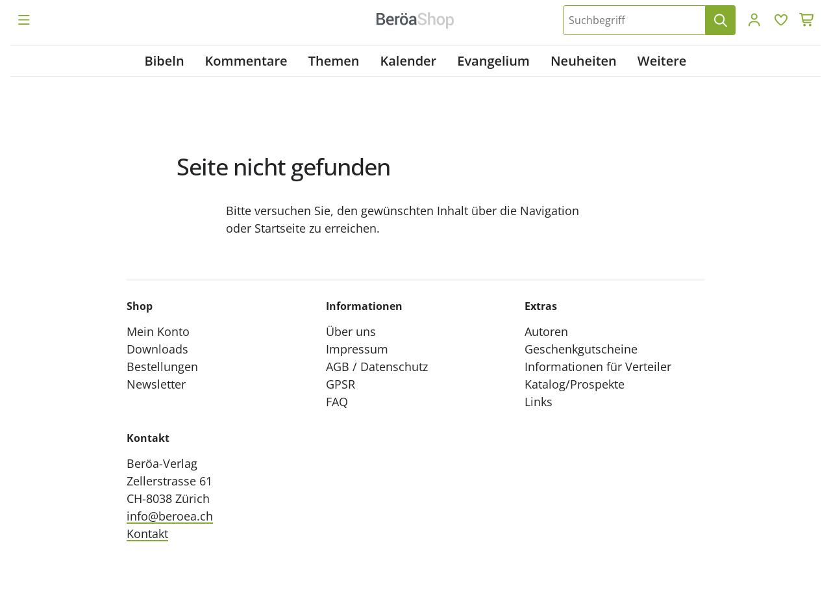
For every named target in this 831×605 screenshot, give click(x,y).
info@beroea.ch (170, 516)
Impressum (357, 349)
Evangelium (493, 61)
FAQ (337, 401)
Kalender (408, 61)
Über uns (351, 331)
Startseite (280, 228)
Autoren (546, 331)
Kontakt (147, 533)
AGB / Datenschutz (377, 366)
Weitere (662, 61)
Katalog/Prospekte (575, 384)
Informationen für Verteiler (598, 366)
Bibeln (164, 61)
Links (538, 401)
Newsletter (156, 384)
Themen (334, 61)
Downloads (157, 349)
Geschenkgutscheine (581, 349)
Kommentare (246, 61)
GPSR (340, 384)
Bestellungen (162, 366)
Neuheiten (584, 61)
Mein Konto (158, 331)
